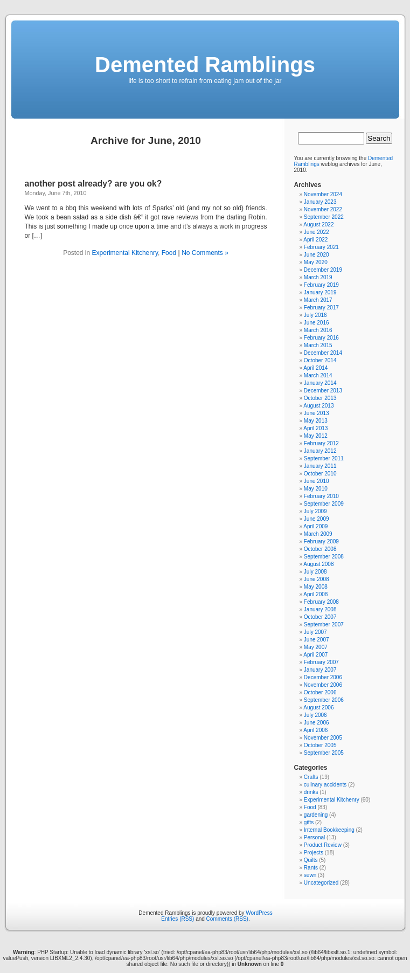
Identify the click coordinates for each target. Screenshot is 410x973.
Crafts (311, 777)
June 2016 (316, 323)
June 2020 (316, 255)
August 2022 (318, 224)
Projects (313, 852)
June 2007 (316, 640)
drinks (311, 792)
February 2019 (321, 285)
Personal (314, 837)
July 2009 (315, 511)
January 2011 (320, 466)
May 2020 (316, 262)
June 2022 (316, 232)
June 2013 (316, 413)
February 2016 (321, 338)
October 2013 (320, 398)
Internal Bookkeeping (329, 830)
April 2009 (315, 526)
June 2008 (316, 579)
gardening (316, 815)
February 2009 (321, 541)
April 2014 (315, 368)
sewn (310, 875)
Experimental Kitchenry (125, 253)
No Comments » (205, 253)
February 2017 (321, 307)
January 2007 (320, 670)
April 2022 (315, 240)
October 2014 (320, 360)
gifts (309, 822)
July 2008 (315, 572)
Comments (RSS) (227, 919)
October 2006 (320, 692)
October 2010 (320, 474)
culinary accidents (325, 785)
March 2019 (318, 277)
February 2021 (321, 247)
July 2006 (315, 715)
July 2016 (315, 315)
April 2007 (315, 655)
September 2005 (324, 753)
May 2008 (316, 587)
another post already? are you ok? (93, 183)
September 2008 (324, 557)
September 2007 (324, 624)
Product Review (323, 845)
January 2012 (320, 451)
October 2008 (320, 549)
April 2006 (315, 730)
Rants (311, 868)
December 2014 (323, 353)
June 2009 (316, 519)
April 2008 (315, 594)
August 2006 (318, 707)
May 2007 (316, 647)
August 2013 (318, 406)
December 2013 (323, 391)
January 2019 (320, 292)
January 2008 (320, 609)
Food (169, 253)
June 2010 (316, 481)
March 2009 (318, 534)
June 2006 (316, 723)
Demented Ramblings (205, 65)
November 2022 (323, 209)
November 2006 (323, 685)
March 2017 (318, 300)
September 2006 (324, 700)
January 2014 (320, 383)
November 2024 (323, 194)
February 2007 (321, 662)
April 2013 (315, 428)
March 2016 (318, 330)
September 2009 (324, 504)
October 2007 (320, 617)
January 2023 (320, 202)
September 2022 (324, 217)
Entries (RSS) (177, 919)
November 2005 (323, 738)
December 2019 (323, 270)
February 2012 (321, 443)
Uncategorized (321, 883)
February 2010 (321, 496)
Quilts (311, 860)
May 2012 (316, 436)
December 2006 (323, 677)
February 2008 (321, 602)
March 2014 (318, 375)
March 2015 (318, 345)
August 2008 (318, 564)
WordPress (259, 913)
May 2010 (316, 489)
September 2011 (324, 458)
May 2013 (316, 421)
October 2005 (320, 745)
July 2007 (315, 632)
